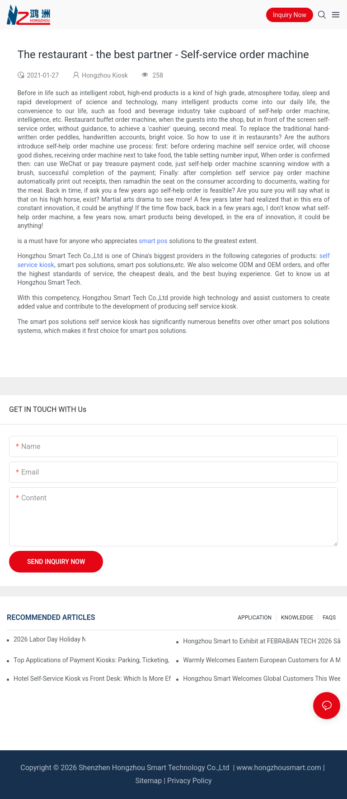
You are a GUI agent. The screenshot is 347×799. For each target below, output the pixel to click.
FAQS (329, 617)
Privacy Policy (189, 780)
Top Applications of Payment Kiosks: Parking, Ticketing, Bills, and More (92, 660)
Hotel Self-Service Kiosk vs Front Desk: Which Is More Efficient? (92, 678)
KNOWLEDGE (297, 617)
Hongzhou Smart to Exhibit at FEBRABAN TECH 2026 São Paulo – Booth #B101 (261, 641)
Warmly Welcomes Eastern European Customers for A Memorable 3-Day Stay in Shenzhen (261, 660)
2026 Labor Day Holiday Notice (49, 639)
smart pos (153, 241)
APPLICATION (255, 617)
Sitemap (148, 780)
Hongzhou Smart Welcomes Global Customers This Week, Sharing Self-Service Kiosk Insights (261, 678)
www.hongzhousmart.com (278, 767)
